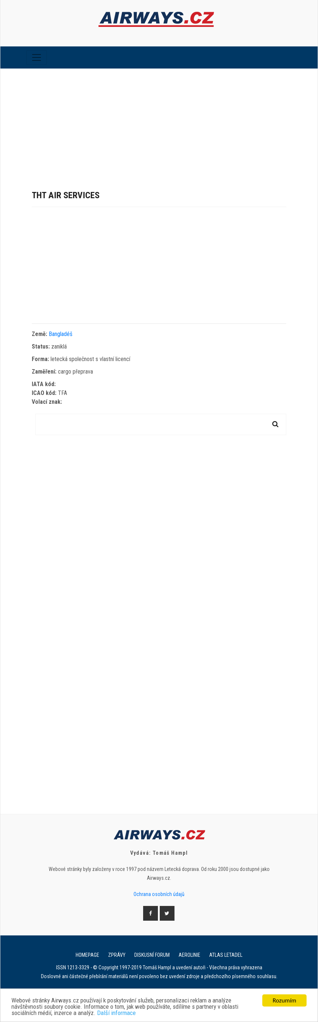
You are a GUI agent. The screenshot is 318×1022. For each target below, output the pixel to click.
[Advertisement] (159, 123)
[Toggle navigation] (36, 57)
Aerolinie (189, 955)
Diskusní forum (152, 955)
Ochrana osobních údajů (159, 894)
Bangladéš (60, 333)
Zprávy (116, 955)
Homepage (87, 955)
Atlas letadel (225, 955)
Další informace (116, 1013)
